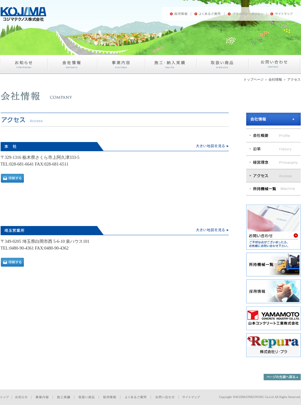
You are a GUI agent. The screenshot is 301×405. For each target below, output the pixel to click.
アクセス (294, 79)
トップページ (253, 79)
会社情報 (275, 79)
